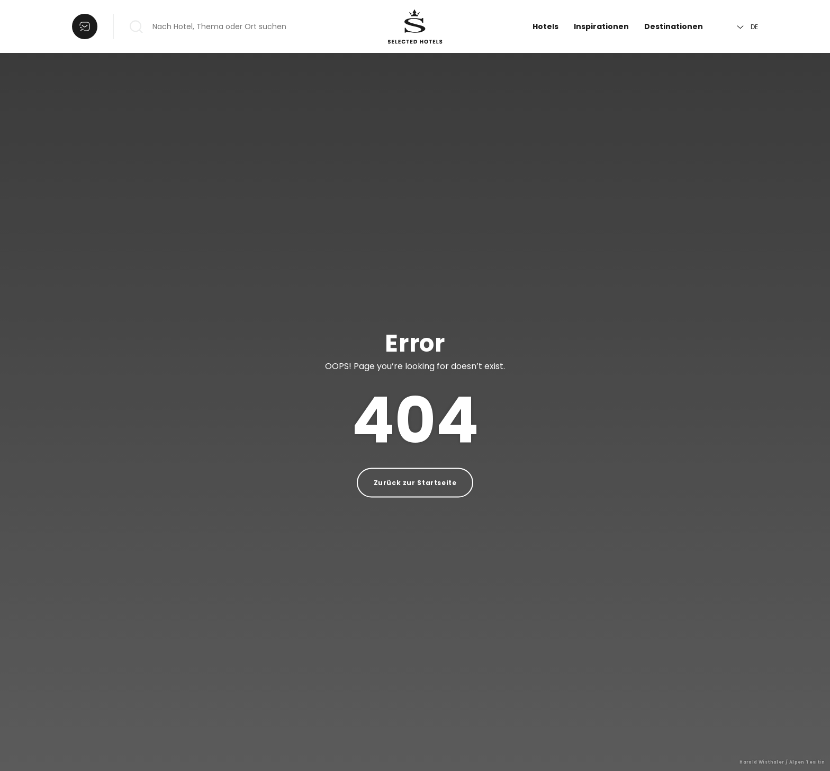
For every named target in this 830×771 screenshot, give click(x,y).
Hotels (545, 26)
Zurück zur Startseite (415, 482)
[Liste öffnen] (84, 26)
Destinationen (673, 26)
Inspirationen (601, 26)
